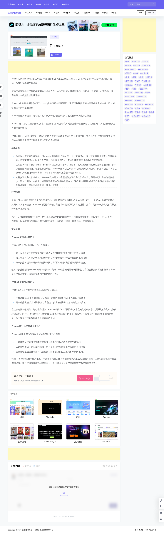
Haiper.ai (106, 442)
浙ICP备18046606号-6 (44, 530)
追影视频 (22, 442)
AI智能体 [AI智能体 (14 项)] (138, 85)
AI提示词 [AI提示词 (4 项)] (149, 77)
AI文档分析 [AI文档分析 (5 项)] (146, 81)
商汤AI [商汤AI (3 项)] (137, 108)
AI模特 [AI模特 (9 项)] (127, 89)
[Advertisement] (64, 67)
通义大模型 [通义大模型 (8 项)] (146, 116)
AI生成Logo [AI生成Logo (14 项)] (143, 89)
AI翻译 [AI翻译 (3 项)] (147, 93)
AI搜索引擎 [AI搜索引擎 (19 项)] (129, 81)
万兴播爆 (78, 442)
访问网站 (55, 55)
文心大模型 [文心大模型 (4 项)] (129, 112)
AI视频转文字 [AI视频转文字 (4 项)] (140, 100)
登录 (140, 13)
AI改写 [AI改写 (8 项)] (137, 81)
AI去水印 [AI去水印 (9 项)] (145, 62)
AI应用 (38, 4)
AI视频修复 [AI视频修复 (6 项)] (129, 100)
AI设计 (66, 13)
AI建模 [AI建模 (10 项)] (135, 73)
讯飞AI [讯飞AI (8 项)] (127, 116)
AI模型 (46, 4)
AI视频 (86, 13)
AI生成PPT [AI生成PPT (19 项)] (129, 93)
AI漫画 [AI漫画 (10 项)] (134, 89)
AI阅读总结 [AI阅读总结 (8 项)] (129, 108)
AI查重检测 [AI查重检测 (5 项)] (148, 85)
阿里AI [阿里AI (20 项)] (127, 120)
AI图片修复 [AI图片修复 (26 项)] (146, 65)
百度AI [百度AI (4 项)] (137, 112)
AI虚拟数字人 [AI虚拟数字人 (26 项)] (141, 97)
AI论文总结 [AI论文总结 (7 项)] (129, 104)
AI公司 (55, 4)
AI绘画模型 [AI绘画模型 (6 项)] (139, 93)
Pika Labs (50, 417)
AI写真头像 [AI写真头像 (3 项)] (136, 62)
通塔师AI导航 (26, 530)
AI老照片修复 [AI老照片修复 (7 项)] (129, 97)
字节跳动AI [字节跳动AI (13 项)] (146, 108)
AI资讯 (20, 4)
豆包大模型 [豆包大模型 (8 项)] (136, 116)
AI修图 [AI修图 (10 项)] (127, 62)
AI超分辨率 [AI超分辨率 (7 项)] (149, 104)
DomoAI (106, 417)
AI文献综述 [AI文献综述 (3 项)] (129, 85)
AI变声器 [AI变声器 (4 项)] (128, 65)
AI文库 (29, 4)
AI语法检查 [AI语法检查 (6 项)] (139, 104)
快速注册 (151, 13)
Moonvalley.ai (50, 442)
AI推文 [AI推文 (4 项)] (141, 77)
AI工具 (29, 13)
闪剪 (22, 417)
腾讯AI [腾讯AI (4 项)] (151, 112)
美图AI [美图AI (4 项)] (144, 112)
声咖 (78, 417)
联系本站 (11, 4)
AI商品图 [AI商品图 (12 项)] (136, 65)
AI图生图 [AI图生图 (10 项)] (128, 73)
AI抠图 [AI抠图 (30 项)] (134, 77)
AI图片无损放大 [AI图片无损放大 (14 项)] (130, 69)
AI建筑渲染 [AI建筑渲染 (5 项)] (144, 73)
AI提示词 (65, 4)
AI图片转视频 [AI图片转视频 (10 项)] (143, 69)
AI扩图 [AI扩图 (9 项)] (127, 77)
